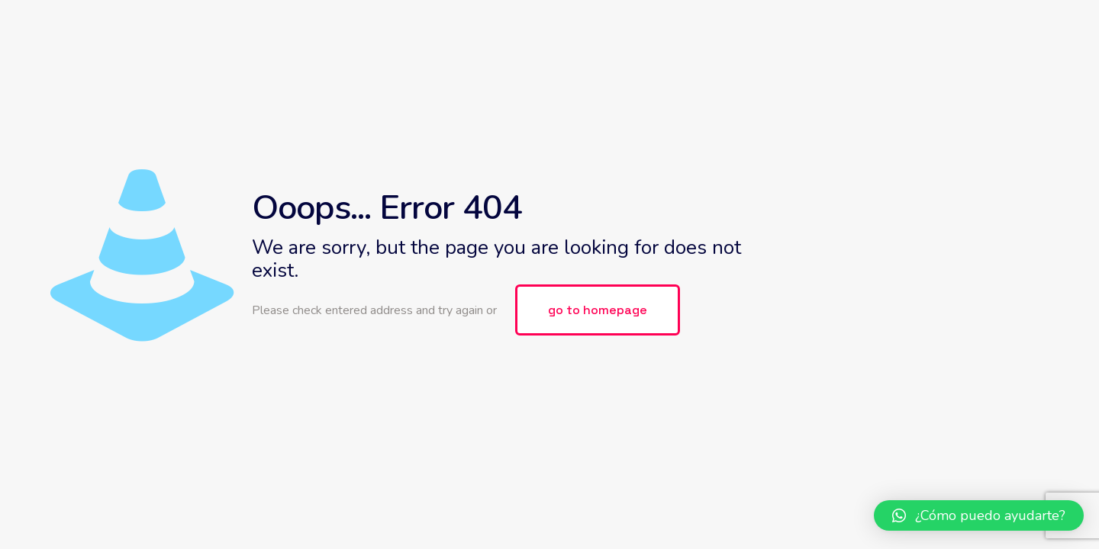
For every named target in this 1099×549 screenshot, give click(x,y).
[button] (979, 515)
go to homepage (597, 310)
